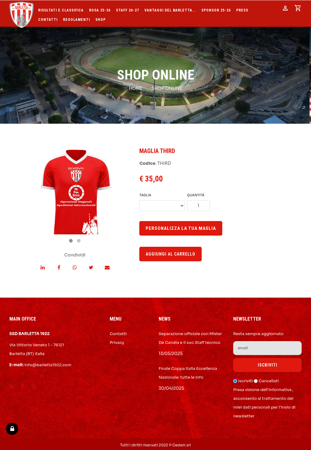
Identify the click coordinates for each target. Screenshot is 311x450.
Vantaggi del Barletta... (170, 9)
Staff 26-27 (127, 9)
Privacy (117, 341)
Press (242, 9)
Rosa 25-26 (100, 9)
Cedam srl (181, 443)
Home (135, 87)
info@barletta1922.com (47, 363)
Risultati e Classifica (61, 9)
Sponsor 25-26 (216, 9)
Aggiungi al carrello (170, 252)
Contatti (48, 18)
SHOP (100, 18)
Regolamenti (76, 18)
